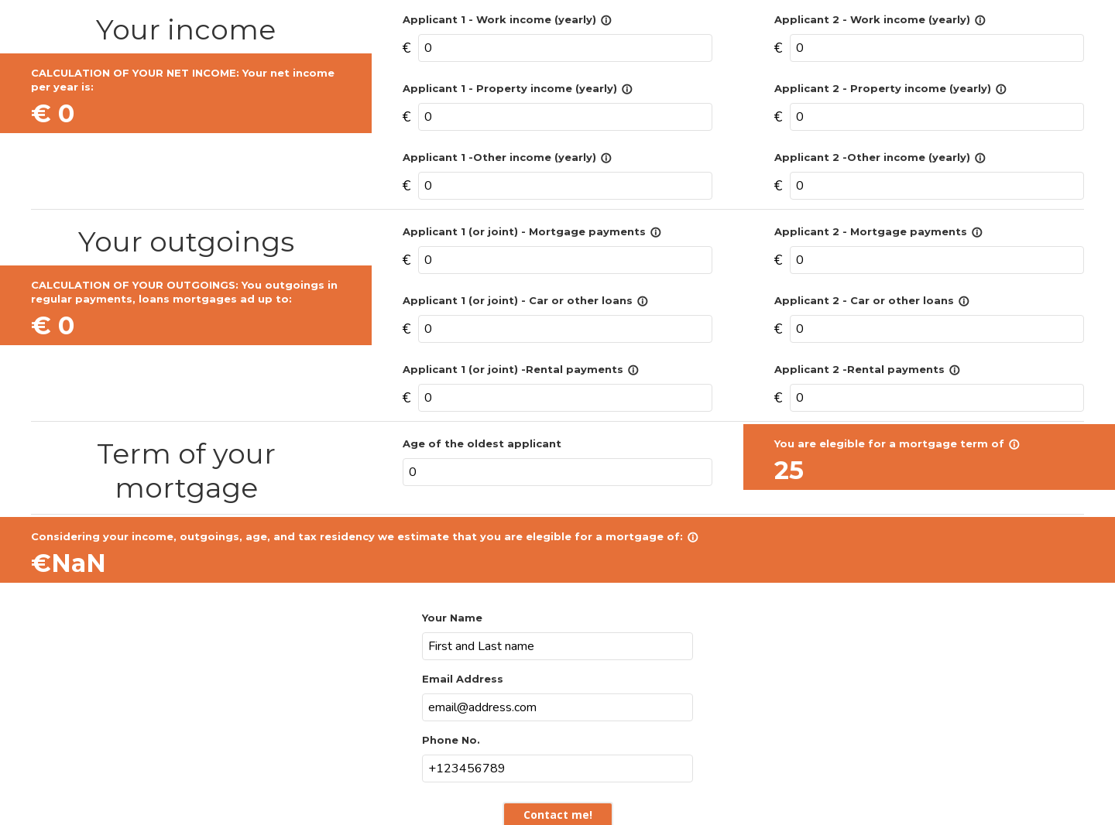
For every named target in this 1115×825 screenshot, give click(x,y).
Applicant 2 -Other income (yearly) (880, 157)
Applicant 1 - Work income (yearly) (507, 19)
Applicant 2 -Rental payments (867, 369)
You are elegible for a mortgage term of (897, 443)
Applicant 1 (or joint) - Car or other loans (525, 300)
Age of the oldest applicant (482, 443)
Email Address (462, 679)
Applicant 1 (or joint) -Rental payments (521, 369)
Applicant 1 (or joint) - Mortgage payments (532, 231)
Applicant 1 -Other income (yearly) (507, 157)
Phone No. (451, 740)
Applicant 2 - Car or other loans (871, 300)
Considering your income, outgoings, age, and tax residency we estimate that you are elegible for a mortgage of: (364, 536)
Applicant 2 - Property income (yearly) (890, 88)
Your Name (452, 617)
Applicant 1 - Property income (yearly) (518, 88)
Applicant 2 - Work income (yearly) (880, 19)
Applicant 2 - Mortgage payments (878, 231)
